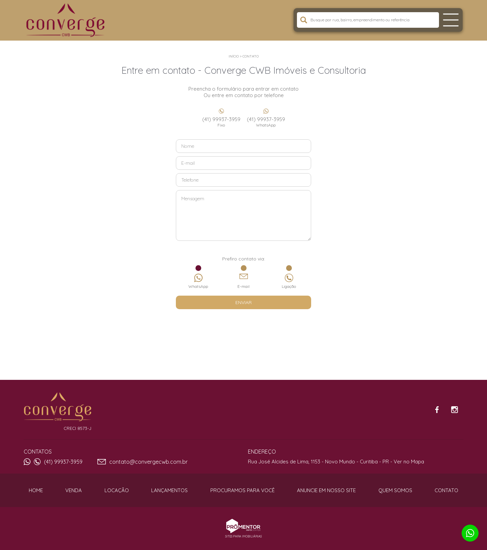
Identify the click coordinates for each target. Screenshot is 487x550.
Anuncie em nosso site (326, 490)
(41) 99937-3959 (221, 122)
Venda (73, 490)
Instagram (454, 409)
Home (36, 490)
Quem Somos (395, 490)
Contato (250, 56)
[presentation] (243, 326)
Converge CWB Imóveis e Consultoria (57, 407)
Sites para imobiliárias (243, 536)
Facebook (437, 409)
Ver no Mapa (409, 461)
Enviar (243, 302)
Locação (117, 490)
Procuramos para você (242, 490)
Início (234, 56)
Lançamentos (169, 490)
